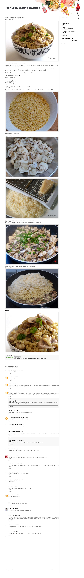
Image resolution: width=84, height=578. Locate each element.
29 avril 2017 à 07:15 (15, 455)
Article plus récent (9, 570)
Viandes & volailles (66, 27)
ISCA (9, 377)
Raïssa (10, 524)
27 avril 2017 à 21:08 (21, 424)
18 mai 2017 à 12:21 (15, 524)
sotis (9, 410)
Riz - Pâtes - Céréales (42, 358)
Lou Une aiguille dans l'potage (14, 417)
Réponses (11, 398)
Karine (10, 501)
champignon (19, 358)
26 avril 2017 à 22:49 (14, 377)
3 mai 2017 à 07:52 (15, 494)
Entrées (64, 24)
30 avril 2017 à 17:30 (14, 471)
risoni (38, 358)
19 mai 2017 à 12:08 (14, 531)
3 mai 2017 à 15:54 (14, 501)
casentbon (10, 515)
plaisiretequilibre (12, 431)
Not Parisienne (11, 463)
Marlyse (13, 401)
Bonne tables (65, 35)
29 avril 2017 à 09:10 (18, 463)
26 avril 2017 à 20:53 (18, 370)
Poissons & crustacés (66, 25)
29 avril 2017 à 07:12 (20, 401)
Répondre (10, 373)
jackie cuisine (11, 392)
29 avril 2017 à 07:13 (20, 440)
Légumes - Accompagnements (26, 358)
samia (10, 486)
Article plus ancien (55, 570)
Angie (10, 531)
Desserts (64, 32)
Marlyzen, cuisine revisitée (23, 8)
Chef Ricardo (18, 75)
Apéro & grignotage (66, 23)
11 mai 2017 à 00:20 (16, 515)
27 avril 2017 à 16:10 (14, 410)
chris (9, 471)
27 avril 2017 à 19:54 (24, 417)
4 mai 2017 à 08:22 (16, 508)
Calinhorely (11, 508)
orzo (32, 358)
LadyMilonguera (12, 370)
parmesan (35, 358)
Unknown (10, 494)
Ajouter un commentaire (10, 537)
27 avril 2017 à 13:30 (17, 392)
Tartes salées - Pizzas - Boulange (68, 31)
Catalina (10, 455)
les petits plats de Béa (13, 424)
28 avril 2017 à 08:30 (19, 431)
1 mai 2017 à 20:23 (14, 486)
